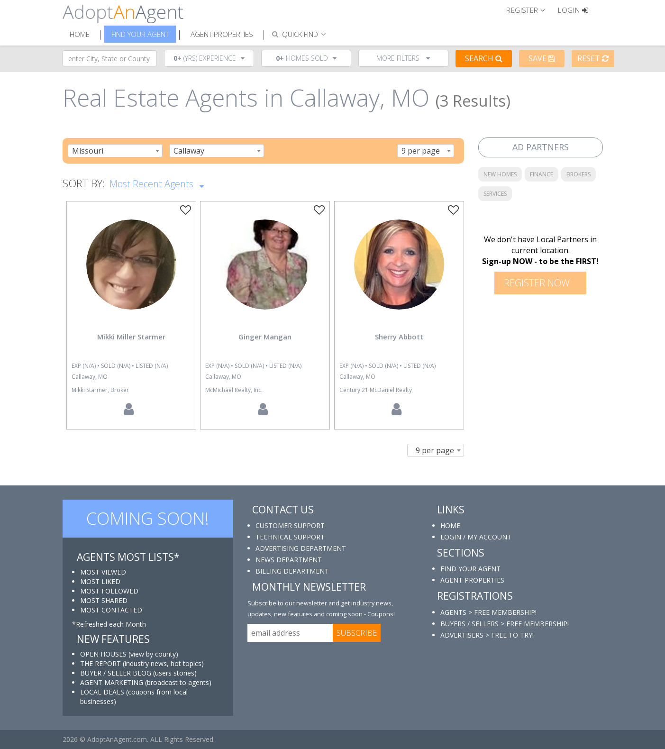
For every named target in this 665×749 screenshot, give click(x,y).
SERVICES (495, 194)
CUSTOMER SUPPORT (290, 525)
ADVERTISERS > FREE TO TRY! (487, 634)
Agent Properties (222, 34)
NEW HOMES (500, 174)
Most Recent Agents (156, 183)
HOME (450, 525)
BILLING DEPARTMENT (292, 570)
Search (483, 58)
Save (541, 58)
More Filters (403, 58)
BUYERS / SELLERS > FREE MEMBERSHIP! (504, 623)
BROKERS (578, 174)
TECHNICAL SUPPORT (290, 536)
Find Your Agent (140, 34)
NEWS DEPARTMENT (288, 559)
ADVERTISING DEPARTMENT (300, 548)
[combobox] (115, 150)
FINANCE (541, 174)
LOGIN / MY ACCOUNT (475, 536)
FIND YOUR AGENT (470, 568)
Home (80, 34)
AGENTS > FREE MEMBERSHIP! (488, 612)
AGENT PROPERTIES (472, 580)
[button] (529, 9)
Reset (593, 58)
